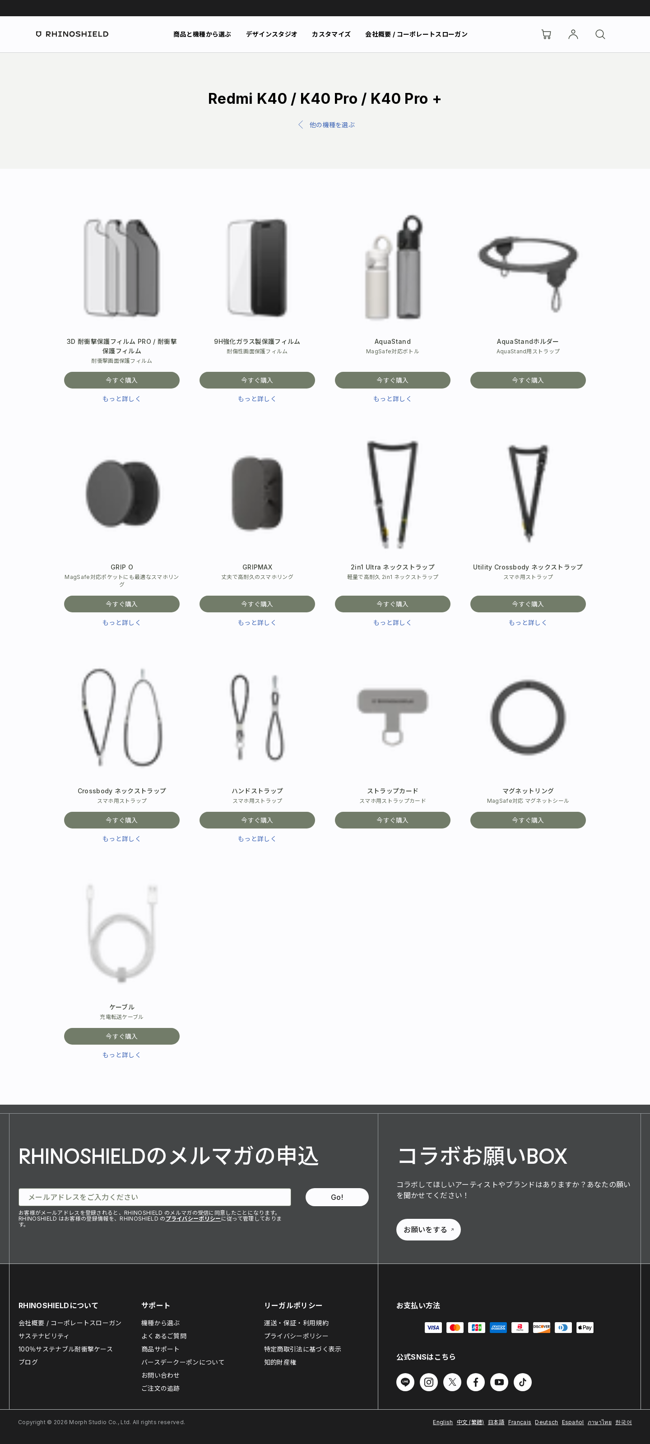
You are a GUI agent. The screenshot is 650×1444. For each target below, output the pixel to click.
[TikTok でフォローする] (523, 1382)
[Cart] (546, 34)
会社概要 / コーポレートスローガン (416, 34)
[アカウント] (573, 34)
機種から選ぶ (160, 1323)
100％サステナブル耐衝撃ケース (66, 1349)
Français (520, 1422)
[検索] (600, 34)
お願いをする (429, 1229)
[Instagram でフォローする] (429, 1382)
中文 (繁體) (470, 1422)
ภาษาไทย (600, 1422)
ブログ (28, 1362)
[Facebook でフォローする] (476, 1382)
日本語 (496, 1422)
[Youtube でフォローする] (499, 1382)
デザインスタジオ (272, 34)
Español (573, 1422)
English (443, 1422)
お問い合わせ (160, 1375)
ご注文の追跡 (160, 1388)
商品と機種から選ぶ (202, 34)
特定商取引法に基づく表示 (303, 1349)
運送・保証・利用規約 (296, 1323)
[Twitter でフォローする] (452, 1382)
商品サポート (160, 1349)
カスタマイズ (331, 34)
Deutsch (546, 1422)
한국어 (623, 1422)
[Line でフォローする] (405, 1382)
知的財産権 (280, 1362)
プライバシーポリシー (193, 1218)
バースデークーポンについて (183, 1362)
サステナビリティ (44, 1336)
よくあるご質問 (163, 1336)
